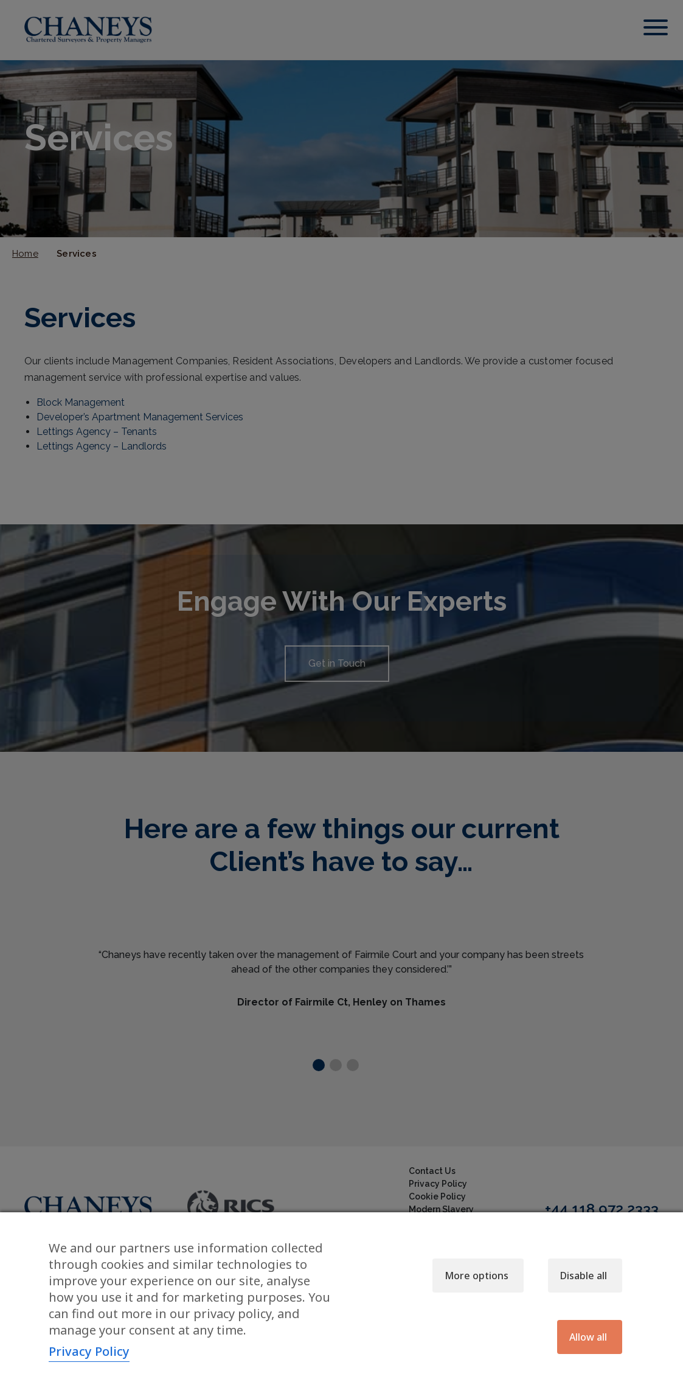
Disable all (583, 1275)
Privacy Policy (89, 1351)
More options (476, 1275)
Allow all (588, 1337)
